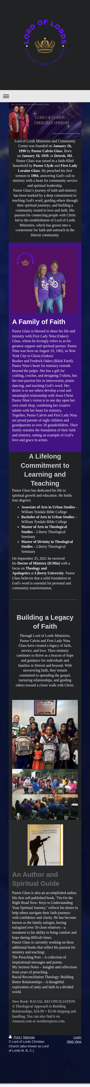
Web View (74, 1041)
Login (77, 1037)
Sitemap (29, 1037)
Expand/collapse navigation (45, 96)
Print (15, 1037)
